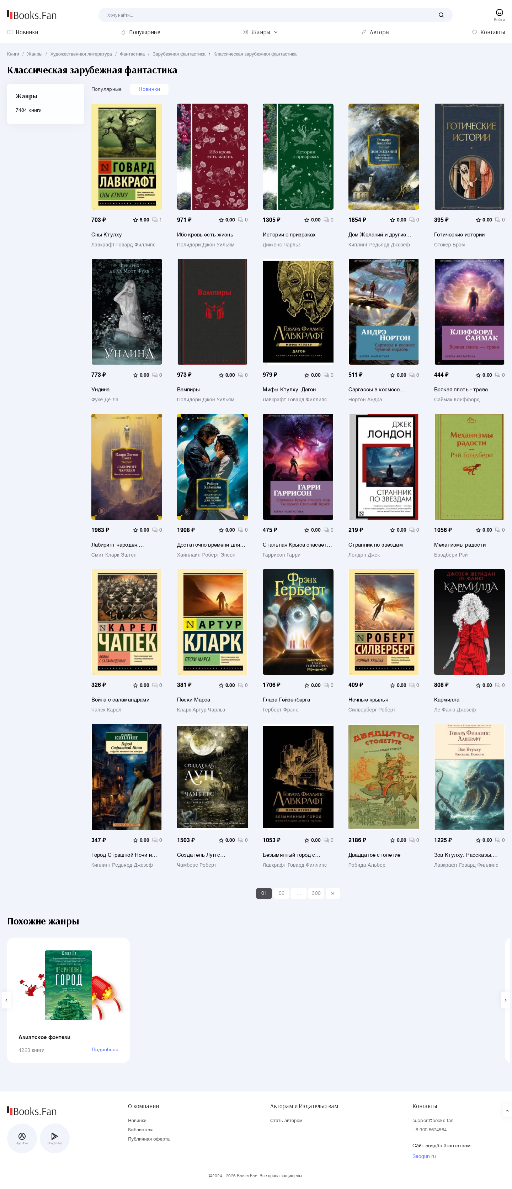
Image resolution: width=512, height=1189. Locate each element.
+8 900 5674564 (429, 1130)
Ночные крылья (368, 700)
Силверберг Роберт (371, 710)
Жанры (34, 54)
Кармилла (446, 700)
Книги (13, 54)
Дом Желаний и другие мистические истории (377, 235)
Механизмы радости (460, 545)
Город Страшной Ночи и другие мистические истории (121, 855)
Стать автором (286, 1120)
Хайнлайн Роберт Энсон (206, 555)
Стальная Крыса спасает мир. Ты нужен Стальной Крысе (295, 545)
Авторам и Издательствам (304, 1106)
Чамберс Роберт (197, 865)
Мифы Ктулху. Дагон (289, 389)
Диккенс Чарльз (281, 245)
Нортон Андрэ (365, 399)
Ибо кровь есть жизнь (205, 235)
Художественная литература (81, 54)
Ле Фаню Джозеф (455, 710)
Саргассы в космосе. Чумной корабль (374, 389)
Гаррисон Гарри (282, 555)
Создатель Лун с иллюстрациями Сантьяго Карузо (209, 855)
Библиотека (141, 1130)
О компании (143, 1106)
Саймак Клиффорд (457, 399)
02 (282, 893)
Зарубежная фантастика (179, 54)
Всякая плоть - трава (461, 389)
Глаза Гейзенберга (286, 700)
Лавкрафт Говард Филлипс (123, 245)
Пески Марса (193, 700)
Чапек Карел (106, 710)
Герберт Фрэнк (280, 710)
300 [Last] (316, 893)
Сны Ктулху (106, 235)
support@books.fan (432, 1120)
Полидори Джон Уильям (206, 245)
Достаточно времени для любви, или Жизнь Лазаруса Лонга (208, 545)
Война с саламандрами (120, 700)
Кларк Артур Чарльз (201, 710)
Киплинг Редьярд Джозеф (379, 245)
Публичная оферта (149, 1139)
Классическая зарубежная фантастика (255, 54)
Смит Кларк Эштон (114, 555)
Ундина (100, 389)
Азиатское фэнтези (44, 1037)
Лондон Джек (364, 555)
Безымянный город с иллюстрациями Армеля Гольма (293, 855)
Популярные (106, 89)
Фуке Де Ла (105, 399)
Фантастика (132, 54)
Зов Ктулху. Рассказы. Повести (463, 855)
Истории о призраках (289, 235)
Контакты (424, 1106)
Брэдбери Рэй (451, 555)
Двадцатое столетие (374, 855)
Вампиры (188, 389)
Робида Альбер (366, 865)
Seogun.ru (424, 1156)
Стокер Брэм (449, 245)
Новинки (149, 89)
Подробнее (105, 1049)
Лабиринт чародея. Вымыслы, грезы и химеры (125, 545)
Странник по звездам (375, 545)
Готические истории (459, 235)
